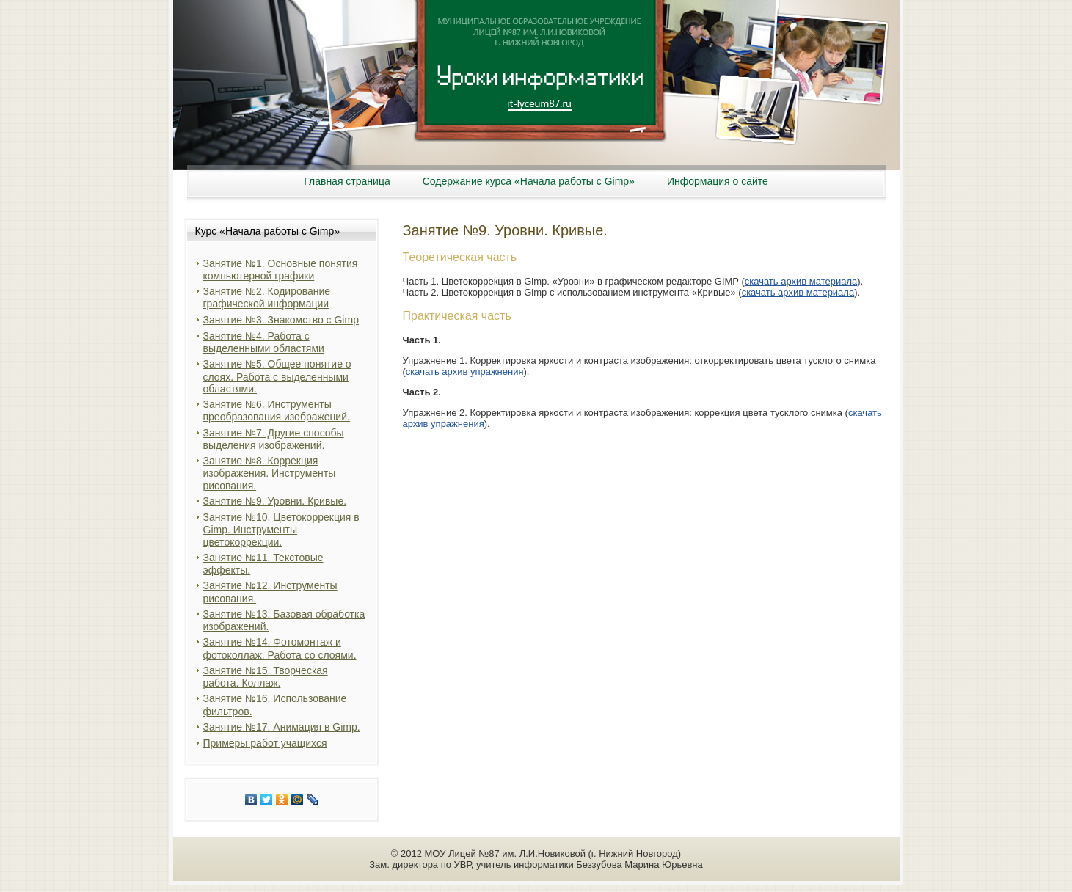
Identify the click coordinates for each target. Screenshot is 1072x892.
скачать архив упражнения (465, 371)
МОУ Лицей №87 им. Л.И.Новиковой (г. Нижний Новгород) (553, 853)
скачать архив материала (801, 281)
